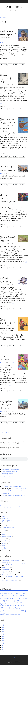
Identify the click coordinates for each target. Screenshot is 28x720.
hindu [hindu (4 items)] (11, 595)
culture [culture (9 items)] (2, 596)
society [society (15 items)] (6, 598)
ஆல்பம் (4, 562)
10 (2, 42)
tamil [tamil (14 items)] (11, 598)
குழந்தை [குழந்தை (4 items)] (22, 605)
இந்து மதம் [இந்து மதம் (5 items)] (22, 600)
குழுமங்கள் (5, 532)
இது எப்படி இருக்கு (7, 520)
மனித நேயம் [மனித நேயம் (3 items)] (9, 614)
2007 (3, 645)
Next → (8, 432)
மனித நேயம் (5, 545)
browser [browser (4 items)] (8, 593)
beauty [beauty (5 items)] (1, 593)
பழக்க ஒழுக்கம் (6, 569)
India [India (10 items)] (14, 595)
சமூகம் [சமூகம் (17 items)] (3, 607)
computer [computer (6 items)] (22, 593)
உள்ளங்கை (14, 7)
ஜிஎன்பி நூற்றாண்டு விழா (6, 78)
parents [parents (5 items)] (2, 598)
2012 (3, 638)
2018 (3, 627)
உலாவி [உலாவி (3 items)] (11, 603)
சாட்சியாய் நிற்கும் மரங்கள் (9, 573)
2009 (3, 642)
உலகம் (3, 525)
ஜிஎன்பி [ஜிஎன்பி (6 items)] (11, 608)
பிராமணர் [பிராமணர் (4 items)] (9, 611)
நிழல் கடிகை (5, 567)
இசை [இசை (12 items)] (6, 600)
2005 (3, 649)
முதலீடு (4, 549)
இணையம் (5, 518)
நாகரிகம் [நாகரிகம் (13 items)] (3, 611)
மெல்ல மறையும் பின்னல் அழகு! (8, 198)
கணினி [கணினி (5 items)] (20, 603)
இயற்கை (4, 522)
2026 (3, 624)
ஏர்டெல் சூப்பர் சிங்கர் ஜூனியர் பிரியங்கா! (8, 34)
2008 (3, 644)
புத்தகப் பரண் (5, 541)
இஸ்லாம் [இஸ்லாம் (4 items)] (7, 603)
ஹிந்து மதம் (5, 550)
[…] (8, 58)
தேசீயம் (4, 538)
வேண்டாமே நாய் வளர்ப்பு (9, 475)
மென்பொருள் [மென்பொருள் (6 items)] (16, 614)
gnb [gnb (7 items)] (6, 595)
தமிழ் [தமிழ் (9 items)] (15, 608)
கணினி (4, 531)
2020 (3, 626)
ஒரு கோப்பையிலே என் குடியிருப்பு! (17, 495)
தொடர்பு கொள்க (6, 574)
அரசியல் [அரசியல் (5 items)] (25, 598)
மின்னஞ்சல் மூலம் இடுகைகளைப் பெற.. (11, 507)
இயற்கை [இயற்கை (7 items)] (2, 603)
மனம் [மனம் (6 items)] (18, 611)
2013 (3, 636)
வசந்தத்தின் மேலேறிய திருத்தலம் (6, 404)
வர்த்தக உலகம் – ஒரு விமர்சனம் (10, 560)
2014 (3, 635)
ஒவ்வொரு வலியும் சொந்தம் (9, 477)
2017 (3, 629)
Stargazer (17, 662)
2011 (3, 640)
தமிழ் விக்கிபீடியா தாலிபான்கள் (10, 469)
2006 (3, 647)
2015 (3, 633)
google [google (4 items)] (8, 595)
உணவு (3, 523)
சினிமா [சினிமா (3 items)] (7, 608)
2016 (3, 631)
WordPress (10, 662)
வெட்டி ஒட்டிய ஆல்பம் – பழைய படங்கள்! (13, 564)
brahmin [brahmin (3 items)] (5, 593)
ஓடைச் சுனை (3, 505)
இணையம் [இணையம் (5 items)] (10, 600)
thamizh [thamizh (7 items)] (20, 598)
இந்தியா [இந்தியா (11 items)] (17, 600)
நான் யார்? (4, 571)
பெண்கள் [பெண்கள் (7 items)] (14, 611)
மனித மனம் (5, 547)
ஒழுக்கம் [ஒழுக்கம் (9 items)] (15, 603)
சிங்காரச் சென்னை (6, 536)
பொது (3, 543)
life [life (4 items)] (19, 595)
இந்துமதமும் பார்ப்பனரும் (15, 490)
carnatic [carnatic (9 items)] (13, 593)
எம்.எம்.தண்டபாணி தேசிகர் (19, 488)
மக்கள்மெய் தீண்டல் (7, 473)
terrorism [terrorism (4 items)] (16, 598)
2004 (3, 651)
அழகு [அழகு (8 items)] (2, 600)
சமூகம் (3, 534)
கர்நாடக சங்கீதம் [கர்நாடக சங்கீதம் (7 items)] (16, 605)
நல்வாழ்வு (4, 540)
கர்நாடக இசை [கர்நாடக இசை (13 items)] (5, 605)
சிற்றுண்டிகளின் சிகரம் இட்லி (9, 580)
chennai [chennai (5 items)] (18, 593)
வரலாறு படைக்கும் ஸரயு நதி (9, 471)
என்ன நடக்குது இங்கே (8, 527)
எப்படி (3, 529)
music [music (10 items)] (22, 595)
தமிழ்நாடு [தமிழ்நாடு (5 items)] (19, 608)
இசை (3, 516)
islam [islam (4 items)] (17, 595)
